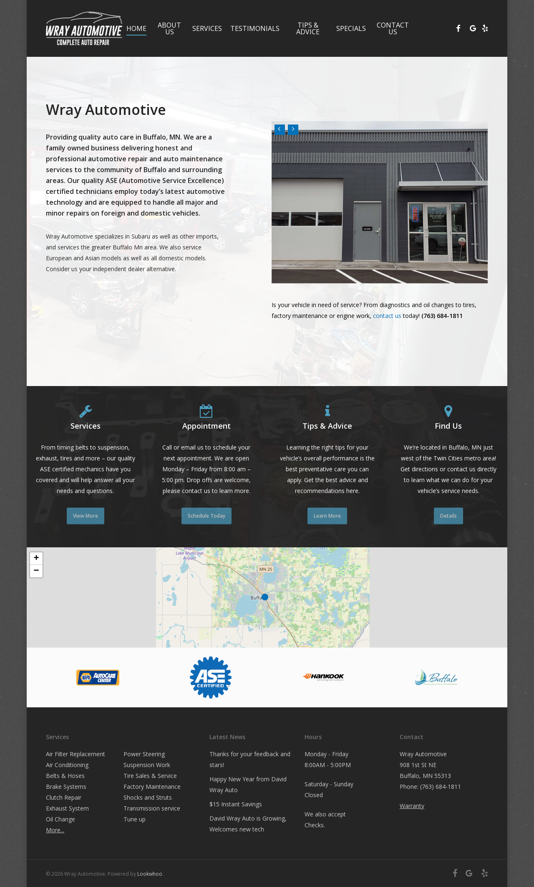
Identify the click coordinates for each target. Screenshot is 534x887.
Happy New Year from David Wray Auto (248, 784)
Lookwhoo (149, 873)
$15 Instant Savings (235, 804)
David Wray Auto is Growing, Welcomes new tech (248, 823)
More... (55, 830)
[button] (267, 597)
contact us (387, 316)
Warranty (412, 806)
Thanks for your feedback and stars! (249, 759)
